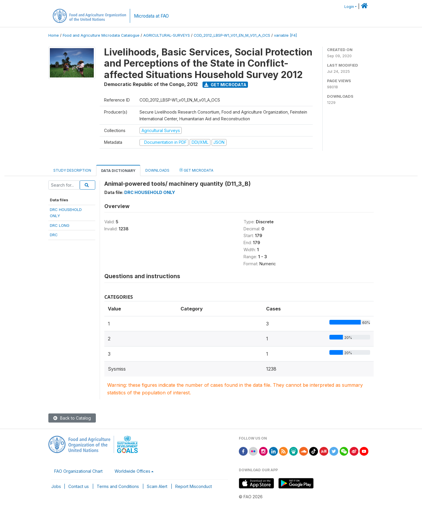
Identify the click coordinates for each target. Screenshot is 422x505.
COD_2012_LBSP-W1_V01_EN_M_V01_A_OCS (232, 35)
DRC (54, 234)
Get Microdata (225, 84)
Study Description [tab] (72, 170)
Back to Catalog (72, 418)
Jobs (56, 486)
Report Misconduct (193, 486)
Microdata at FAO (151, 16)
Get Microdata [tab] (196, 170)
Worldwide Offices (132, 471)
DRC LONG (59, 225)
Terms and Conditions (118, 486)
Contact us (78, 486)
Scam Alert (157, 486)
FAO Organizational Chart (78, 471)
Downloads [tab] (157, 170)
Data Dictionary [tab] (118, 170)
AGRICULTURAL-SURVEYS (166, 35)
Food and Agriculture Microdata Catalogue (101, 35)
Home (53, 35)
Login (349, 6)
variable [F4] (285, 35)
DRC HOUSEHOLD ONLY (149, 192)
